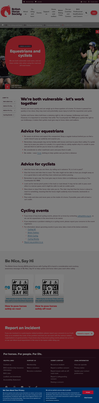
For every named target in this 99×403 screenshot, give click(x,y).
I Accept (88, 392)
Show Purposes (88, 398)
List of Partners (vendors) (52, 400)
